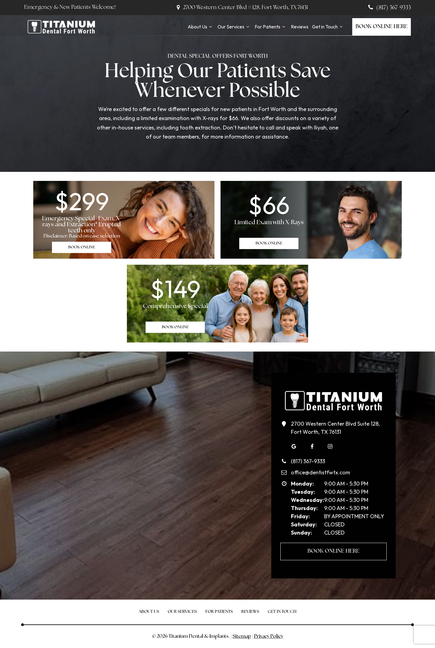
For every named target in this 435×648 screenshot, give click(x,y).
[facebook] (312, 446)
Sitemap (242, 636)
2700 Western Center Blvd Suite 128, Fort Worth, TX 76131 (330, 427)
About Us (201, 27)
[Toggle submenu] (210, 26)
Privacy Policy (268, 636)
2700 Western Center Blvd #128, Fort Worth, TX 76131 (241, 8)
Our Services (234, 27)
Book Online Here (382, 27)
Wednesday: (307, 499)
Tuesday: (303, 491)
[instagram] (330, 446)
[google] (294, 446)
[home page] (61, 27)
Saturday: (304, 524)
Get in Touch (328, 27)
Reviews (299, 27)
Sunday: (301, 532)
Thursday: (304, 508)
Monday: (302, 483)
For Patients (271, 27)
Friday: (300, 516)
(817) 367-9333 (388, 8)
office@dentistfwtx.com (315, 472)
